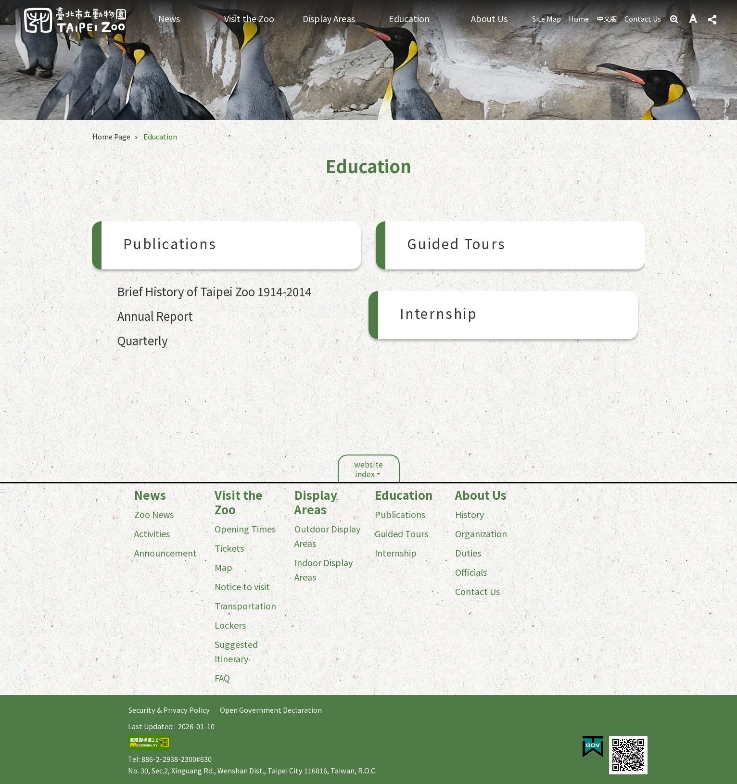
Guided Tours (456, 245)
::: (3, 489)
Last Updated (150, 726)
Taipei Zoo (75, 20)
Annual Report (155, 315)
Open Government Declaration (271, 710)
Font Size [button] (694, 19)
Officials (471, 572)
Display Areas (329, 19)
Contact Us (642, 18)
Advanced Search (675, 19)
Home (579, 18)
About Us (489, 19)
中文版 (607, 18)
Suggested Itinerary (236, 651)
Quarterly (142, 340)
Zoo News (154, 514)
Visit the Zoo (249, 19)
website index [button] (368, 469)
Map (223, 567)
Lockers (230, 625)
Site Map (546, 18)
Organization (481, 533)
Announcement (165, 552)
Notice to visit (242, 586)
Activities (152, 533)
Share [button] (712, 20)
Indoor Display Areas (323, 569)
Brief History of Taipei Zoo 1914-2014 (214, 291)
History (469, 514)
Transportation (245, 605)
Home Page (111, 136)
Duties (468, 552)
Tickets (229, 548)
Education (409, 19)
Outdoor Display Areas (327, 535)
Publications (170, 245)
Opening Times (245, 528)
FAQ (222, 677)
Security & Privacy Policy (169, 710)
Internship (438, 315)
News (169, 19)
